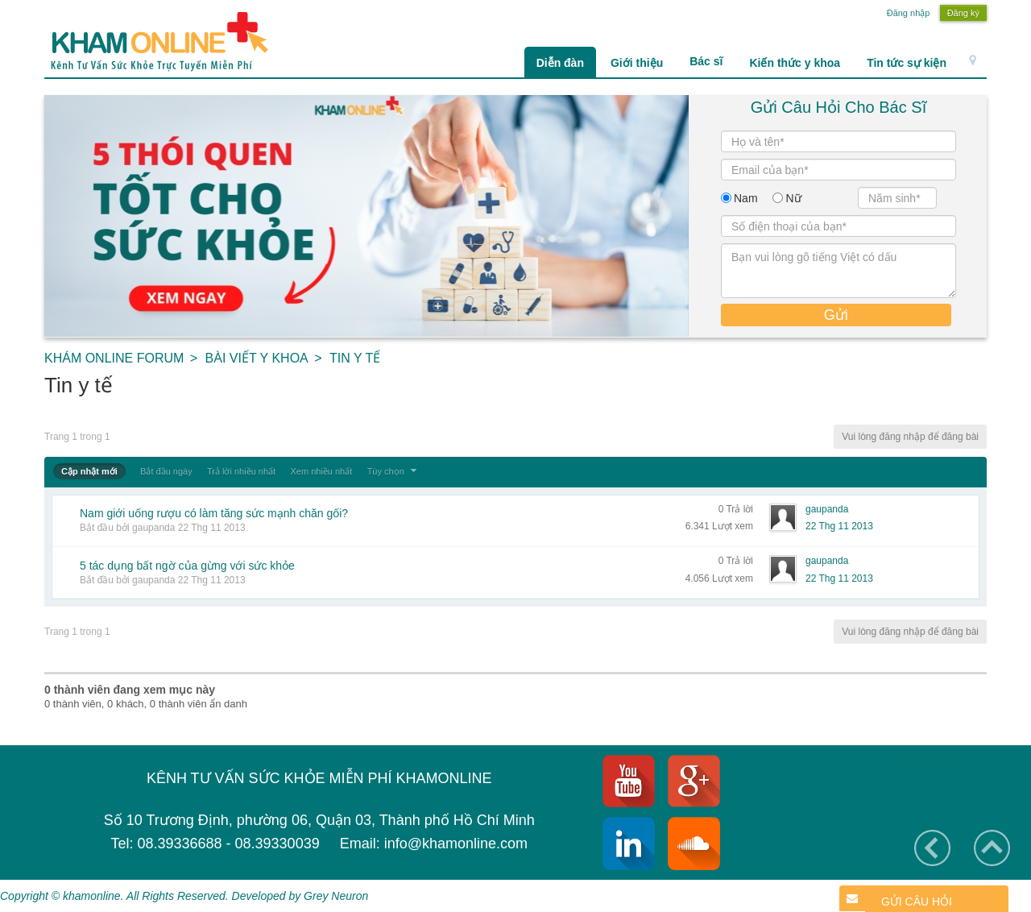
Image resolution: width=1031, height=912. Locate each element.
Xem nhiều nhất (321, 471)
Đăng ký (963, 13)
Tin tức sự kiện (906, 62)
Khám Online (930, 761)
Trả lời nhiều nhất (241, 471)
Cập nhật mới (89, 471)
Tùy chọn (393, 471)
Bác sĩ (706, 61)
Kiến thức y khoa (794, 62)
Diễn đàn (560, 62)
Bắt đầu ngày (166, 471)
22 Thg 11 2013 (839, 526)
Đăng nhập (908, 13)
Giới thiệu (637, 62)
